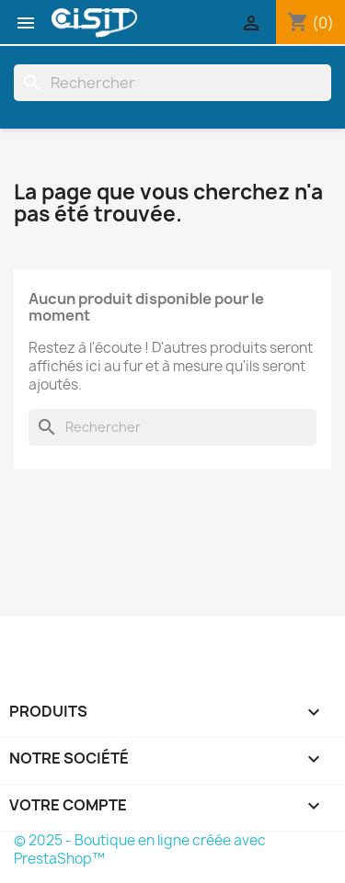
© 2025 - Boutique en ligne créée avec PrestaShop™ (140, 849)
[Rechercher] (172, 82)
